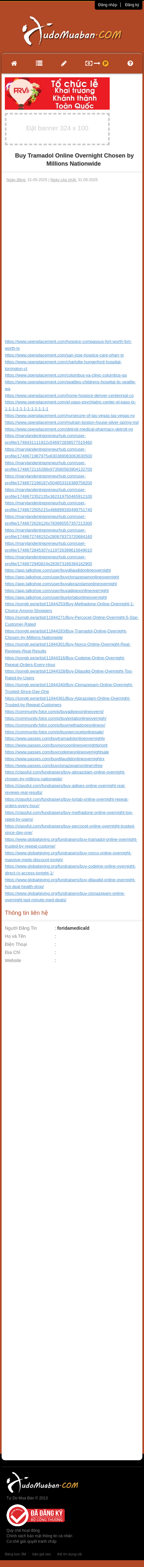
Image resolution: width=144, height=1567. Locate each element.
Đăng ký (132, 5)
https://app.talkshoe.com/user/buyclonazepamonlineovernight (62, 577)
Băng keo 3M (15, 1554)
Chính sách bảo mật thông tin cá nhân (39, 1536)
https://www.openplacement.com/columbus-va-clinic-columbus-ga (66, 375)
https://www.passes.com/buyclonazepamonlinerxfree (54, 765)
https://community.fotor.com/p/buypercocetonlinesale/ (54, 731)
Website (13, 960)
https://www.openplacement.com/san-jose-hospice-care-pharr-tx (64, 355)
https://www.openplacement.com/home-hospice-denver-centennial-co (69, 395)
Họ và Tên (15, 936)
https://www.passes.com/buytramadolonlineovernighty (55, 738)
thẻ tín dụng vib (69, 1554)
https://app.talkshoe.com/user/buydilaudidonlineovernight (58, 570)
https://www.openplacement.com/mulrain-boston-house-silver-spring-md (71, 422)
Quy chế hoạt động (22, 1530)
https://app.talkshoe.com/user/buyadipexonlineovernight (57, 590)
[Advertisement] (71, 257)
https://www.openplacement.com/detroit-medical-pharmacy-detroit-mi (69, 429)
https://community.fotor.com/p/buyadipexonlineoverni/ (54, 711)
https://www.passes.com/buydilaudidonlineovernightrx (55, 758)
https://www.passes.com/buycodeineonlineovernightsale (57, 752)
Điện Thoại (16, 944)
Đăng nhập (107, 5)
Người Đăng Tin (21, 928)
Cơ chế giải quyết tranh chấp (31, 1541)
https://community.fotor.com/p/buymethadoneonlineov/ (55, 725)
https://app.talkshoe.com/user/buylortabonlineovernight (56, 597)
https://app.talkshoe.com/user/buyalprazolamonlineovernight (61, 583)
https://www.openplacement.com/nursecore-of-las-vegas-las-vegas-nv (70, 415)
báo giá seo (41, 1554)
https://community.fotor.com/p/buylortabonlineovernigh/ (55, 718)
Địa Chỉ (12, 952)
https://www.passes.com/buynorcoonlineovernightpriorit (56, 745)
